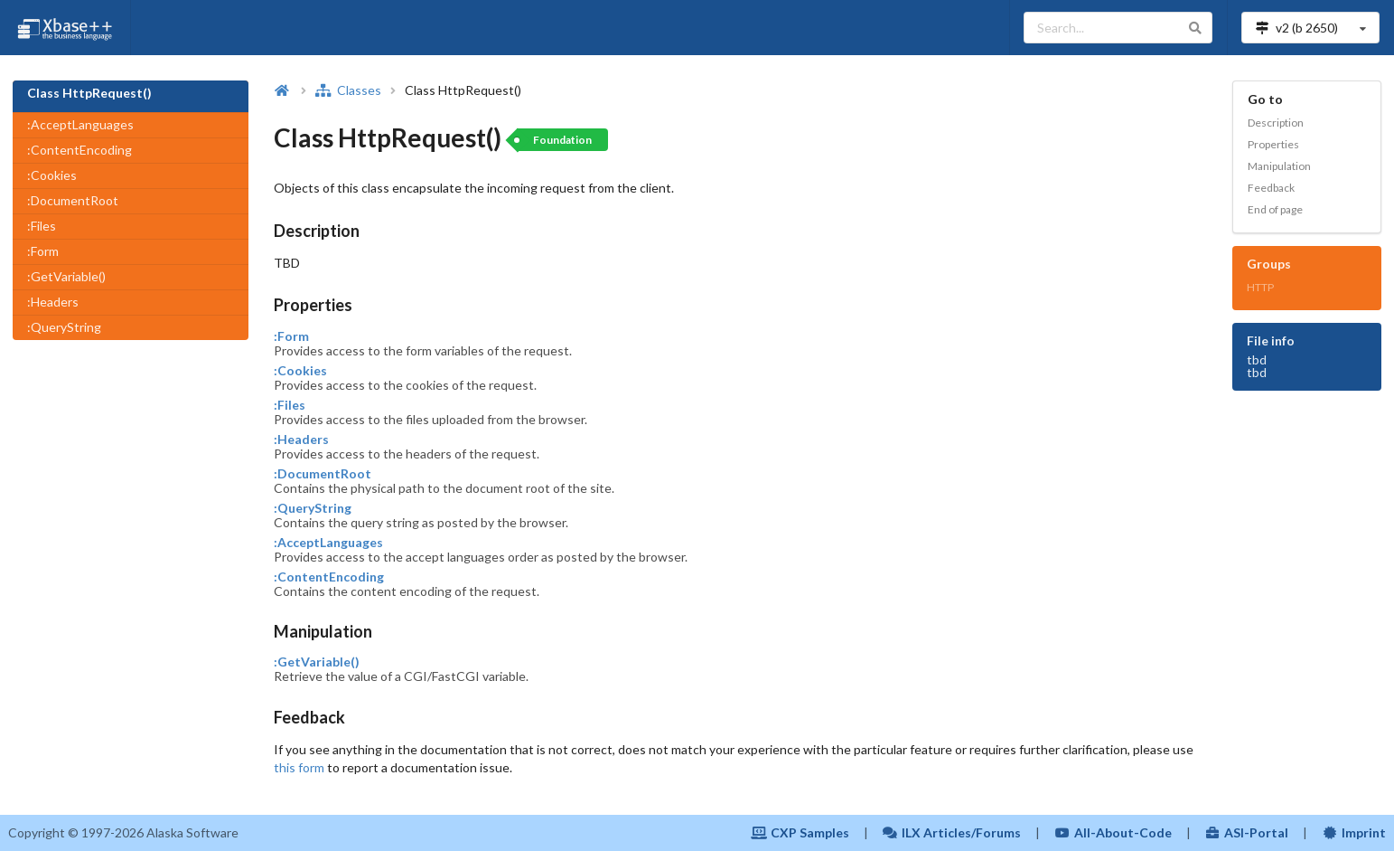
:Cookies (52, 175)
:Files (41, 225)
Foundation (562, 140)
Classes (347, 90)
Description (1276, 122)
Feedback (1271, 187)
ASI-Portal (1247, 832)
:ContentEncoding (79, 149)
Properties (1273, 144)
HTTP (1260, 287)
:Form (43, 251)
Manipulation (1279, 166)
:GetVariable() (66, 276)
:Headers (53, 301)
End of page (1275, 209)
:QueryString (64, 327)
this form (299, 767)
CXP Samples (800, 832)
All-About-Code (1113, 832)
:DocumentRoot (72, 200)
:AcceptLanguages (80, 124)
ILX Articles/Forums (952, 832)
